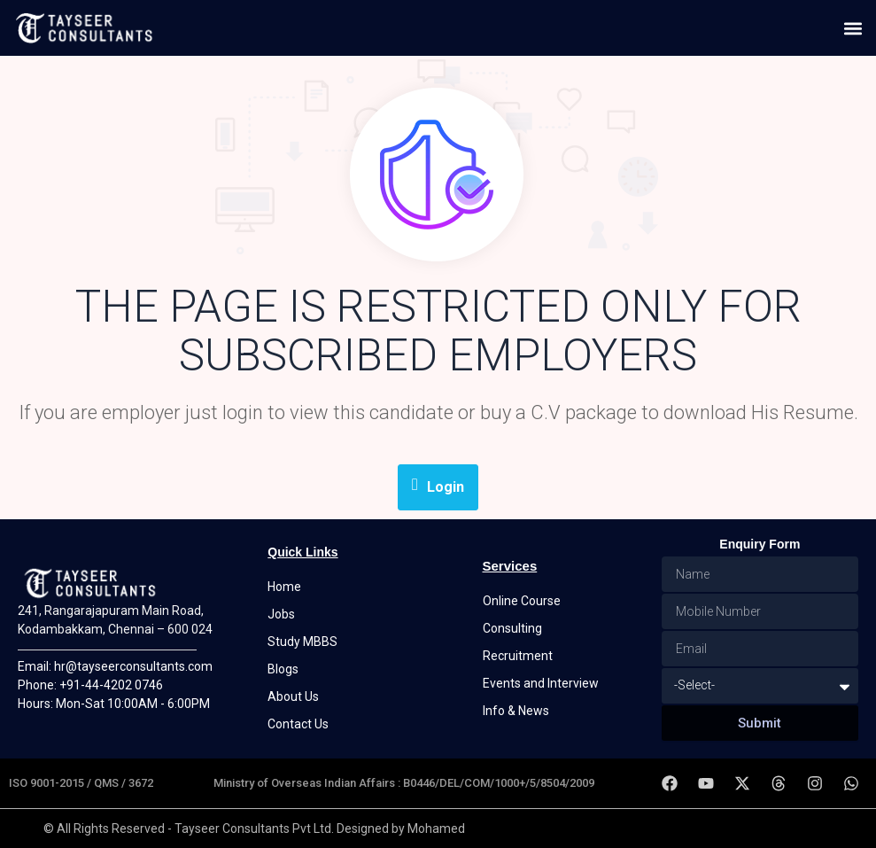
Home (284, 587)
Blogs (282, 669)
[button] (852, 28)
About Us (293, 696)
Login (438, 485)
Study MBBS (302, 641)
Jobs (281, 614)
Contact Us (298, 724)
